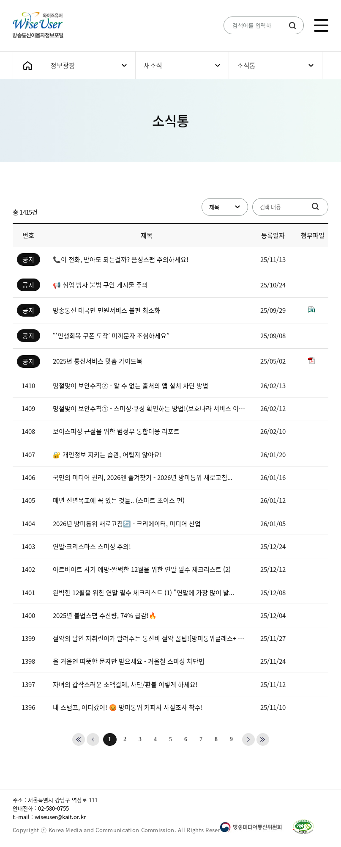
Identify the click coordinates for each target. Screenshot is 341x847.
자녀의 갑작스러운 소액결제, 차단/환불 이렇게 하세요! (125, 684)
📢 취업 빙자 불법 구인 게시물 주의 (100, 285)
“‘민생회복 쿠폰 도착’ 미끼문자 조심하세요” (111, 335)
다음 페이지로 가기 (248, 739)
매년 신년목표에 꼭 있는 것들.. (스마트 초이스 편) (119, 500)
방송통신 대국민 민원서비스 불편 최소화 (106, 310)
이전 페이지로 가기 (93, 739)
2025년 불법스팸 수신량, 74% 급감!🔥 (105, 615)
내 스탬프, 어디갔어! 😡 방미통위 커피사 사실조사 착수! (128, 707)
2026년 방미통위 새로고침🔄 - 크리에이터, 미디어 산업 (127, 523)
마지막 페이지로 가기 (262, 739)
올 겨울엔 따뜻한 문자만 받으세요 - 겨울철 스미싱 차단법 (129, 661)
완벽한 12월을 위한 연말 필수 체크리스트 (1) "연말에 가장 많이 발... (143, 592)
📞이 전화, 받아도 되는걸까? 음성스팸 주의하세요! (120, 259)
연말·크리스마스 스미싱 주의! (92, 546)
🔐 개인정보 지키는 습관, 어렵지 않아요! (107, 454)
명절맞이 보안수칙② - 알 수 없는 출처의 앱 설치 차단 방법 (130, 385)
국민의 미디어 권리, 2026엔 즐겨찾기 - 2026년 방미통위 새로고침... (142, 477)
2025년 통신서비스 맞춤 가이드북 (97, 361)
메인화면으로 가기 (27, 65)
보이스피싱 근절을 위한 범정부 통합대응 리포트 (116, 431)
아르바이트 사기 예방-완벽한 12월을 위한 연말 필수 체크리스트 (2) (142, 569)
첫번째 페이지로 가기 (78, 739)
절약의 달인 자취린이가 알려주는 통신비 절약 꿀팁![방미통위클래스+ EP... (150, 638)
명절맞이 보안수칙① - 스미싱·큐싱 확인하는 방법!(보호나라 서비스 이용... (150, 408)
